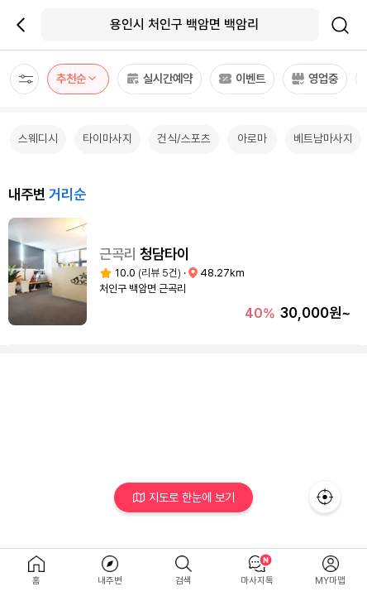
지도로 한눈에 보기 (184, 497)
